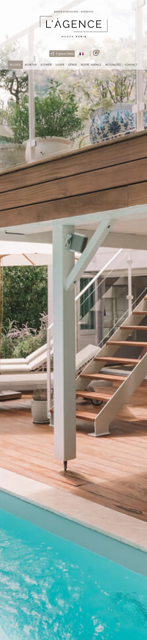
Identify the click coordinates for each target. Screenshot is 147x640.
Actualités (113, 64)
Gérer (72, 64)
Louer (60, 64)
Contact (131, 64)
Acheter (31, 64)
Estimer (46, 64)
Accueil (15, 64)
